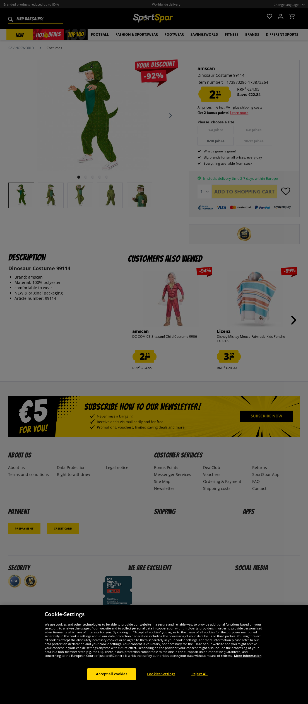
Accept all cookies (111, 673)
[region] (154, 654)
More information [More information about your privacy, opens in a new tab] (247, 655)
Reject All (199, 673)
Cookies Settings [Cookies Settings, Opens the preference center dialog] (161, 673)
